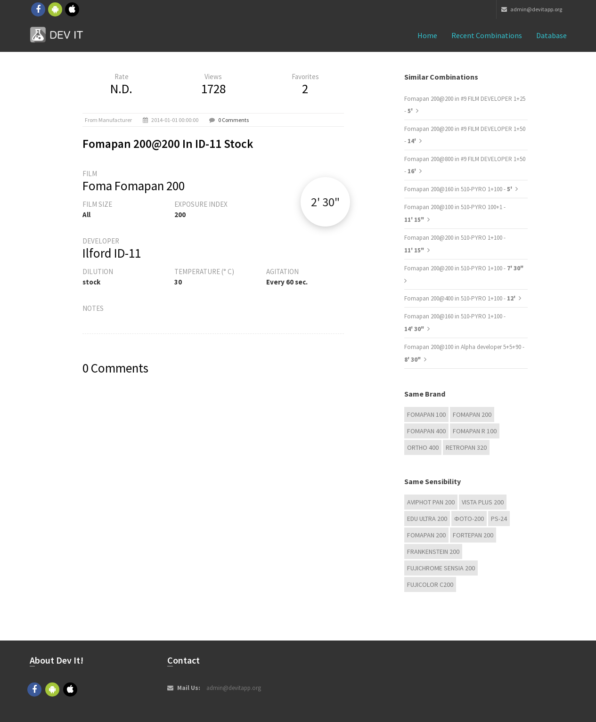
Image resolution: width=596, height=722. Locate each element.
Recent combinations (486, 35)
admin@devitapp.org (531, 9)
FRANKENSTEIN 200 (433, 551)
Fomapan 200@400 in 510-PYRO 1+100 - (460, 298)
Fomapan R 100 (475, 431)
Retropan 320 (466, 447)
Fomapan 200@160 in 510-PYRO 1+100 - (459, 189)
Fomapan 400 (426, 431)
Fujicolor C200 (430, 584)
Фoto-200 (469, 518)
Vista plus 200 (483, 502)
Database (551, 35)
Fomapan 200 (472, 414)
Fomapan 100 (426, 414)
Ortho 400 (423, 447)
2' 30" (325, 202)
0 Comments (233, 119)
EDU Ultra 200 (427, 518)
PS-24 (499, 518)
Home (427, 35)
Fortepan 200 (473, 535)
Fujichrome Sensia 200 (441, 568)
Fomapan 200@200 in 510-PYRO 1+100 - (463, 268)
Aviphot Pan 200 (431, 502)
